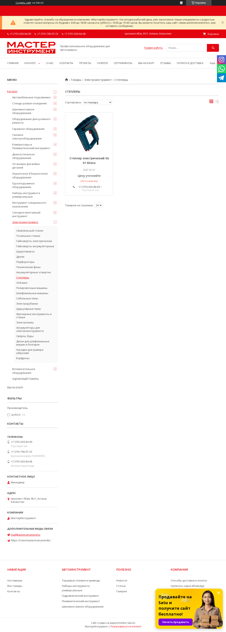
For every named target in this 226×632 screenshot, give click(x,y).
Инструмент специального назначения (29, 204)
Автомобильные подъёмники (31, 97)
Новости (121, 580)
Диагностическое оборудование (23, 156)
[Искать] (213, 48)
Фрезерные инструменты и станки (34, 315)
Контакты (13, 591)
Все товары (14, 586)
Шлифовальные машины (32, 293)
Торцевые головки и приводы (81, 580)
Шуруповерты (25, 251)
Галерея (121, 591)
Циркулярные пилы (28, 309)
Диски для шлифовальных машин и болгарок (32, 342)
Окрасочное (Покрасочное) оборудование (29, 175)
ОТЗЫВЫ (165, 63)
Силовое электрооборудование (27, 136)
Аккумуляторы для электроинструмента (30, 329)
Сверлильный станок (29, 230)
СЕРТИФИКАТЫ (123, 63)
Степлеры (22, 277)
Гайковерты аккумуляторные (35, 246)
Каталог (12, 91)
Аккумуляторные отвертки (33, 272)
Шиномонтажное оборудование (23, 111)
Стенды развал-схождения (29, 103)
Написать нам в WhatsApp (187, 586)
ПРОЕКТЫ (85, 63)
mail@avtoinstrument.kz (25, 534)
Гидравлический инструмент (80, 595)
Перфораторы (25, 262)
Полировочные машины (31, 288)
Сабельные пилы (27, 298)
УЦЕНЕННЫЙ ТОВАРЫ (25, 379)
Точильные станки (28, 236)
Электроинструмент (98, 79)
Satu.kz (131, 623)
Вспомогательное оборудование (23, 370)
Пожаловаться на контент (125, 626)
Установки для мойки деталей (26, 165)
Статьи (121, 586)
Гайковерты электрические (34, 241)
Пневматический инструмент (81, 601)
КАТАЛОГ (30, 63)
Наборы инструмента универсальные (26, 194)
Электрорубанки (27, 303)
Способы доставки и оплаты (189, 580)
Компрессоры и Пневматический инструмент (31, 146)
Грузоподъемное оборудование (23, 185)
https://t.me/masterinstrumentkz (31, 540)
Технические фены (28, 267)
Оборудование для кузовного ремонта (31, 120)
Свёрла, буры (25, 336)
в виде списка (217, 102)
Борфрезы (23, 358)
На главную (14, 580)
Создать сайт (23, 2)
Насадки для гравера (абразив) (29, 351)
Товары (76, 79)
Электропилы (25, 322)
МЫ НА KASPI (146, 63)
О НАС (50, 63)
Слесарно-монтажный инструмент (26, 214)
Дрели (20, 256)
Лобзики (21, 283)
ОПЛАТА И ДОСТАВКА (190, 63)
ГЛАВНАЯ (12, 63)
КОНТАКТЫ (66, 63)
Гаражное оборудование (28, 129)
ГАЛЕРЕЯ (102, 63)
